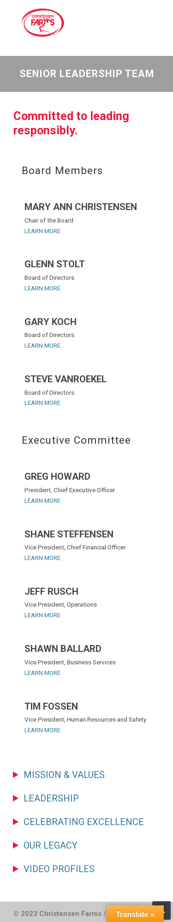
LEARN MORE (42, 231)
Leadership (51, 798)
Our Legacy (51, 845)
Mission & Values (64, 774)
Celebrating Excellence (84, 821)
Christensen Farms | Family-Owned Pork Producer (82, 22)
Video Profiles (59, 868)
